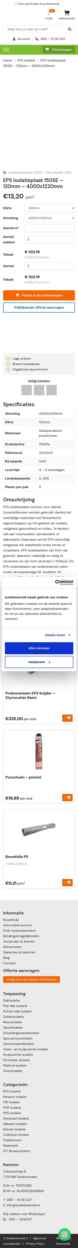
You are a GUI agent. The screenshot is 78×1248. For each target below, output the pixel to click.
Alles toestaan (39, 648)
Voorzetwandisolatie (18, 1044)
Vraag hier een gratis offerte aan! (31, 979)
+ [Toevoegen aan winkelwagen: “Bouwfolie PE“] (67, 882)
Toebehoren (12, 1140)
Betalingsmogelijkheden (21, 936)
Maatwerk (10, 1145)
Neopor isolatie (14, 1097)
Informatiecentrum (17, 925)
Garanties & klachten (19, 952)
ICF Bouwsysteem (16, 1151)
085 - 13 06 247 (50, 39)
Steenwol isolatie (16, 1118)
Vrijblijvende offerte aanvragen (39, 307)
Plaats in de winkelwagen (38, 295)
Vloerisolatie (12, 1071)
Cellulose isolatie (16, 1134)
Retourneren (12, 947)
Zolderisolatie (13, 1016)
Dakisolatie (11, 1000)
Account (22, 39)
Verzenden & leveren (19, 941)
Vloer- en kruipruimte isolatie (25, 1049)
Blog (6, 957)
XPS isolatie (12, 1113)
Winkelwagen (58, 49)
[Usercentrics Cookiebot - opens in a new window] (55, 582)
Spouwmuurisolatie (17, 1038)
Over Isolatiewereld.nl (19, 930)
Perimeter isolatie (16, 1060)
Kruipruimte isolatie (18, 1054)
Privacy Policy (35, 1243)
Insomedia (63, 1243)
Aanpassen (39, 662)
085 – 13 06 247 (19, 1200)
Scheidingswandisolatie (21, 1033)
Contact (9, 963)
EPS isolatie (26, 60)
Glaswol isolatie (15, 1124)
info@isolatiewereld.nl (23, 1205)
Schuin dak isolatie (17, 1011)
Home (7, 60)
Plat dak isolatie (15, 1006)
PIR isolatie (11, 1102)
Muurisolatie (12, 1022)
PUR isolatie (12, 1107)
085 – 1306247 (17, 1219)
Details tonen (55, 635)
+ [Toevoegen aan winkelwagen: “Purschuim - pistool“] (67, 797)
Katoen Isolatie (14, 1129)
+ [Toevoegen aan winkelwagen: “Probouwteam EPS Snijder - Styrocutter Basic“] (67, 718)
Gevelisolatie (13, 1027)
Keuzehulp (11, 920)
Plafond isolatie (14, 1065)
